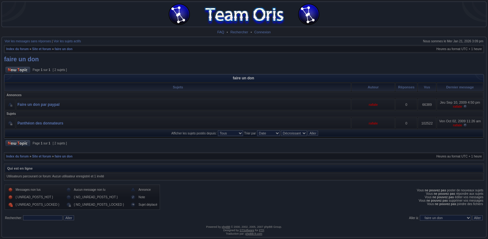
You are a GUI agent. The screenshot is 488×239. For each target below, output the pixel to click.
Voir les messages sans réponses (28, 41)
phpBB (226, 226)
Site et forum (41, 49)
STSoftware (247, 230)
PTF (261, 230)
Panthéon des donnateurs (40, 123)
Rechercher (239, 32)
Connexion (262, 32)
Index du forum (17, 49)
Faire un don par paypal (38, 104)
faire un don (64, 49)
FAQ (220, 32)
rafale (373, 104)
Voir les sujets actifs (67, 41)
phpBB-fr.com (253, 233)
